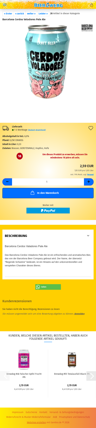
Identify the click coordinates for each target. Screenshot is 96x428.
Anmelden (79, 313)
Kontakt (43, 412)
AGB (55, 417)
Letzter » (43, 13)
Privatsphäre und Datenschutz (74, 417)
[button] (7, 182)
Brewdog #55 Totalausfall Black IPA (72, 374)
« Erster (8, 13)
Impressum (17, 412)
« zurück (19, 13)
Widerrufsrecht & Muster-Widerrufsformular (28, 417)
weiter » (31, 13)
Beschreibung (16, 236)
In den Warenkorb (44, 192)
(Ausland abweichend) (37, 130)
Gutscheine (31, 412)
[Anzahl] (48, 182)
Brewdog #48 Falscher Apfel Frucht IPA (24, 375)
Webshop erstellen (36, 422)
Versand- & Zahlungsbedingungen (67, 412)
